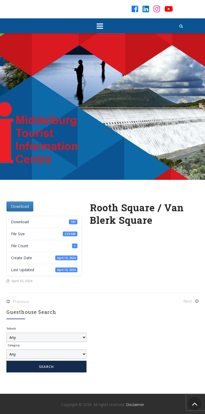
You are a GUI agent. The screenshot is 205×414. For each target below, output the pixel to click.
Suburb (11, 328)
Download (20, 206)
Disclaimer (135, 404)
